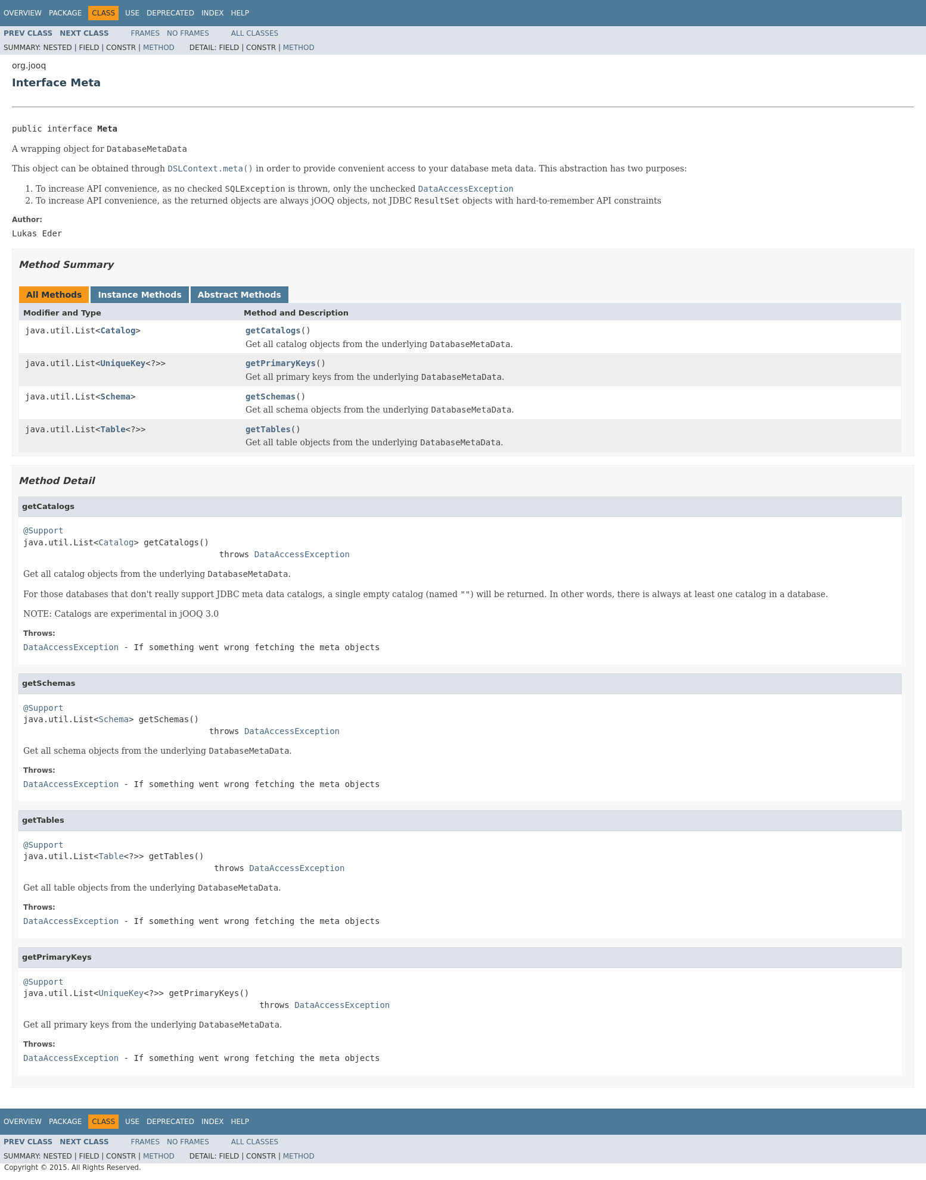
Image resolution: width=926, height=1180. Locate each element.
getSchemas (271, 396)
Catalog (117, 330)
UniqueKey (122, 363)
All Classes (254, 33)
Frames (145, 33)
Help (240, 13)
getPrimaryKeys (281, 363)
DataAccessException (302, 554)
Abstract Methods (239, 294)
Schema (115, 396)
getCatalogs (273, 330)
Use (132, 13)
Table (112, 429)
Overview (23, 13)
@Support (43, 530)
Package (65, 13)
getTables (268, 429)
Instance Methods (139, 294)
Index (212, 13)
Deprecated (170, 13)
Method (159, 47)
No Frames (188, 33)
